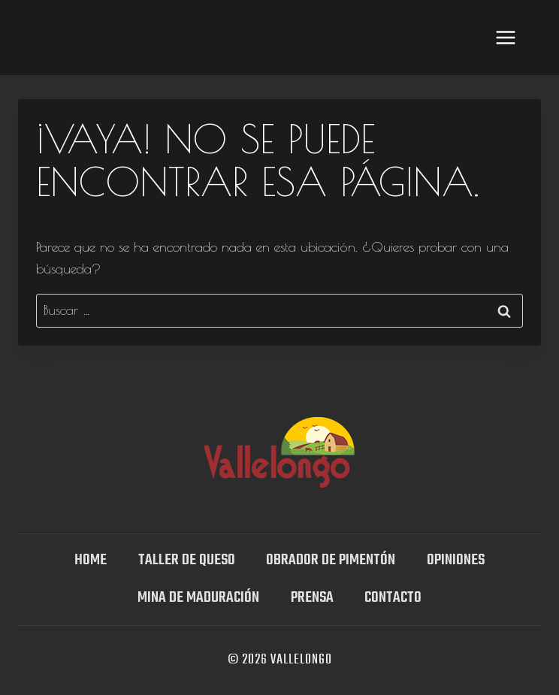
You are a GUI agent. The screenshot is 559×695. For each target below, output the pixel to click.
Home (90, 560)
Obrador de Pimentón (330, 560)
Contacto (393, 597)
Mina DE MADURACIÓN (198, 597)
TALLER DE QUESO (186, 560)
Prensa (312, 597)
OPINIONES (456, 560)
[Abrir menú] (505, 37)
